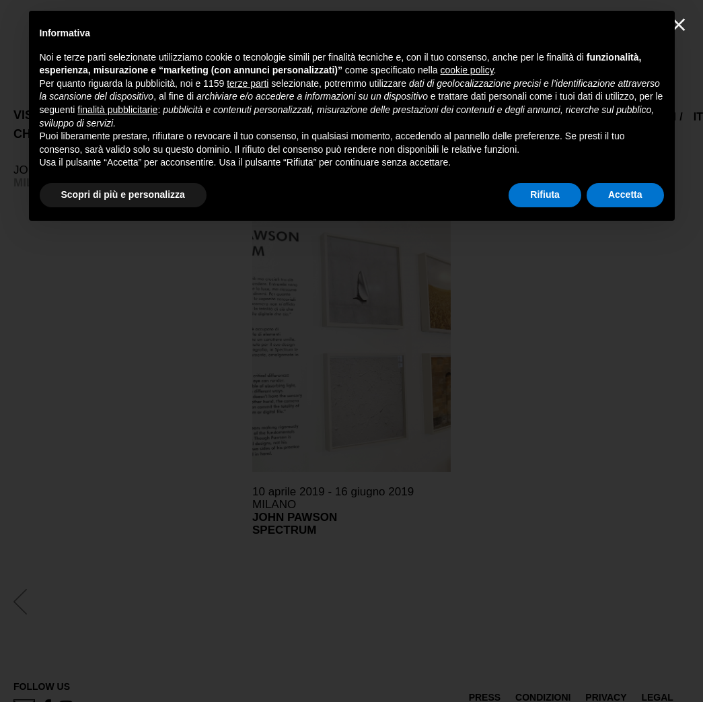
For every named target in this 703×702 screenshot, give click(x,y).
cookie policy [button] (466, 70)
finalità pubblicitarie (117, 109)
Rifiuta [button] (545, 194)
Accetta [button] (625, 194)
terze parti (247, 83)
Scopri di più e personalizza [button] (123, 194)
